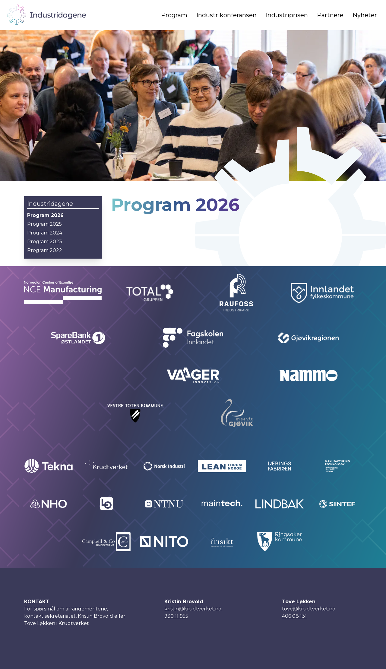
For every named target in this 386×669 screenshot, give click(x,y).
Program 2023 (44, 241)
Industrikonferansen (226, 15)
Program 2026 (45, 215)
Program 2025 (44, 224)
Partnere (330, 15)
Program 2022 (44, 250)
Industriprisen (287, 15)
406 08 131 (294, 616)
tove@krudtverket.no (308, 609)
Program (174, 15)
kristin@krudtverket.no (192, 609)
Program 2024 (44, 233)
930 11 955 (176, 616)
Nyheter (365, 15)
